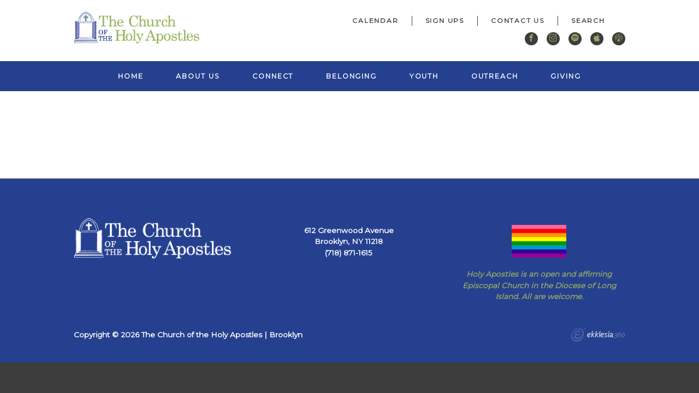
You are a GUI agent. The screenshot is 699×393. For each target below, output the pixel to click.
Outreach (494, 76)
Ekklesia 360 (598, 336)
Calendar (375, 20)
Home (131, 76)
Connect (272, 76)
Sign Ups (444, 20)
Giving (565, 76)
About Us (198, 76)
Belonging (351, 76)
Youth (424, 76)
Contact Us (517, 20)
